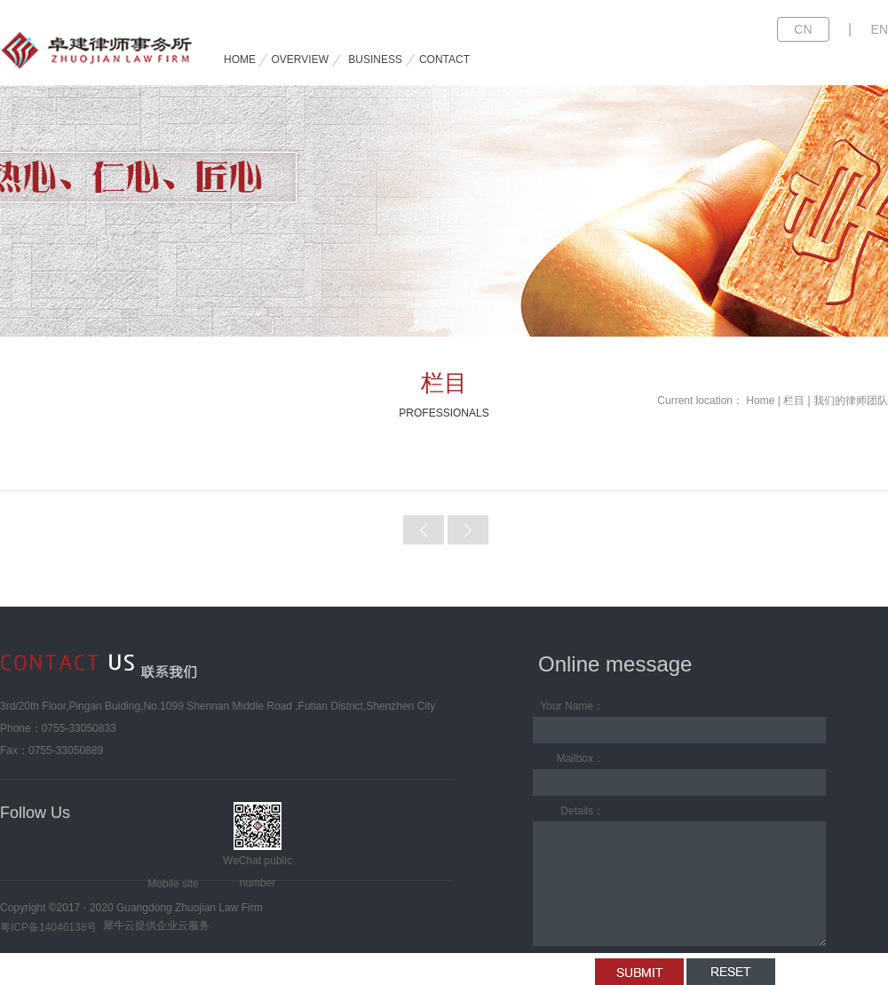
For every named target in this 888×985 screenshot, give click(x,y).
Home (760, 400)
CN (803, 29)
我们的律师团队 (850, 400)
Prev (423, 529)
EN (879, 29)
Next (468, 529)
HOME (240, 59)
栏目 (794, 400)
